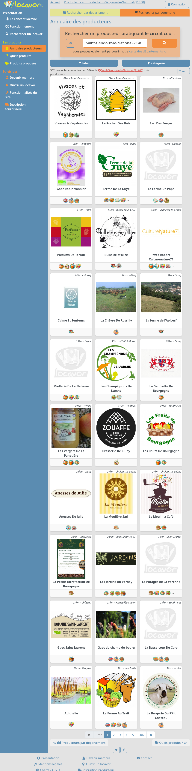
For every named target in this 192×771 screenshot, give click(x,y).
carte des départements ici (148, 51)
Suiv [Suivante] (141, 735)
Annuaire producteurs (23, 48)
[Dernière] (150, 734)
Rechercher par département (85, 12)
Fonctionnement (19, 26)
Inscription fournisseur (15, 106)
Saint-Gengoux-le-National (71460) (120, 70)
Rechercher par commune (155, 12)
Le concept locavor (21, 19)
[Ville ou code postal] (115, 43)
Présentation (48, 758)
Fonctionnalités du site (21, 94)
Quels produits (18, 56)
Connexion (177, 4)
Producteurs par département (79, 743)
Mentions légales (48, 764)
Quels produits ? (171, 743)
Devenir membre (19, 78)
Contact (144, 758)
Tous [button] (182, 71)
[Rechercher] (164, 43)
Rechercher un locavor (24, 34)
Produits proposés (20, 63)
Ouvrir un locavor (20, 85)
